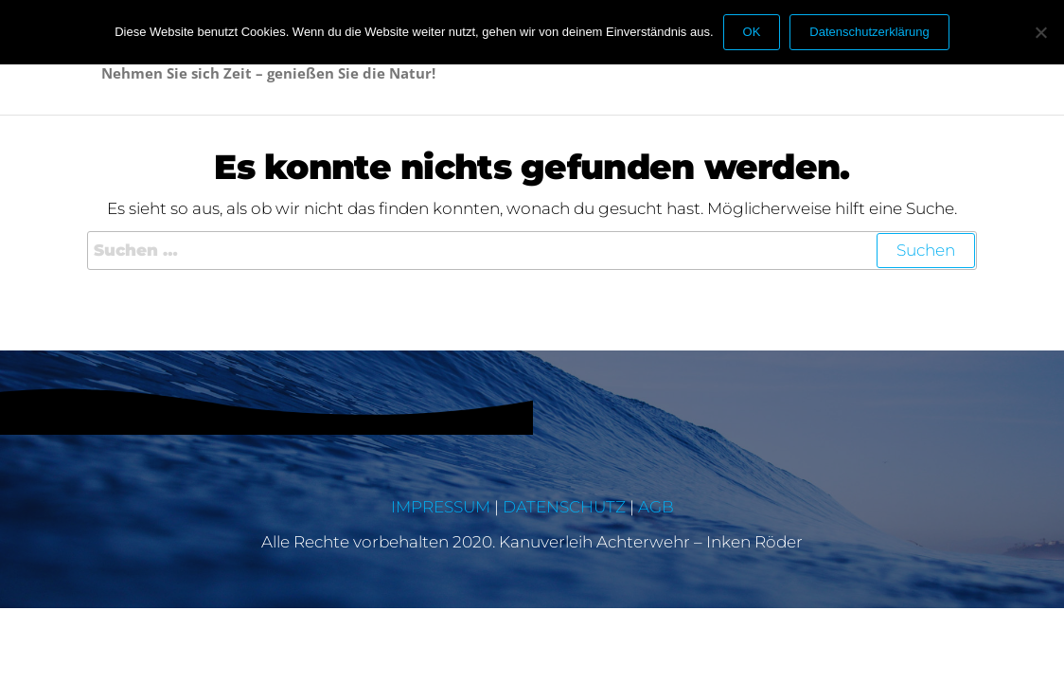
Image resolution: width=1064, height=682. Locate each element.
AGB (656, 506)
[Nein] (1040, 32)
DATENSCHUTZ (564, 506)
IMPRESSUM (440, 506)
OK (752, 32)
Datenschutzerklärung (869, 32)
